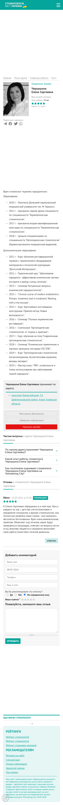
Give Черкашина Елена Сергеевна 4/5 (31, 599)
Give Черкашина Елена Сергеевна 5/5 (33, 599)
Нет (20, 594)
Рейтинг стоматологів (17, 741)
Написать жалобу (31, 426)
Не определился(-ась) (38, 594)
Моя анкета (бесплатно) (31, 413)
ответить (51, 540)
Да (11, 594)
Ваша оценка (12, 599)
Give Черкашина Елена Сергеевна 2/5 (25, 599)
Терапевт (47, 83)
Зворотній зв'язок (15, 768)
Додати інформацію (16, 763)
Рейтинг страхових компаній (21, 745)
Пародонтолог (37, 83)
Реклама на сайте (15, 755)
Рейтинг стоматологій (17, 737)
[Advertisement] (31, 41)
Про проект (12, 772)
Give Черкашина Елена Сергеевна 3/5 (28, 599)
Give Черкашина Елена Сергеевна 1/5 (22, 599)
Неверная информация (31, 420)
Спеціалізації (13, 759)
